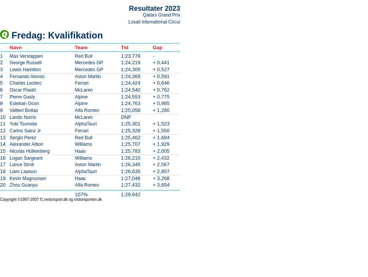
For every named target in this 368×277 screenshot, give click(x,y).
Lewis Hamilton (25, 69)
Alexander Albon (26, 144)
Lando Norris (23, 117)
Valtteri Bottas (24, 110)
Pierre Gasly (22, 97)
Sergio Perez (23, 137)
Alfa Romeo (87, 110)
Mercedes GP (89, 62)
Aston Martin (88, 76)
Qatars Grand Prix (161, 15)
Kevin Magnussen (28, 178)
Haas (80, 151)
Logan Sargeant (26, 158)
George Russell (26, 62)
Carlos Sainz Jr (25, 130)
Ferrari (82, 83)
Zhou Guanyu (24, 185)
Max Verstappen (26, 56)
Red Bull (83, 56)
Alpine (81, 97)
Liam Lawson (23, 171)
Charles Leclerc (26, 83)
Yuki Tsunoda (23, 124)
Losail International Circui (154, 22)
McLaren (84, 90)
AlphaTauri (86, 124)
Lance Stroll (22, 164)
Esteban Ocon (24, 103)
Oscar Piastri (23, 90)
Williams (83, 144)
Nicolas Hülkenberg (30, 151)
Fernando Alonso (27, 76)
